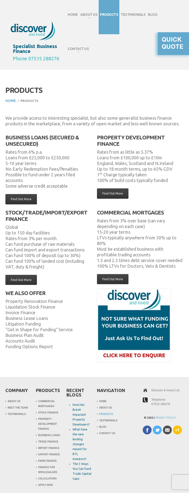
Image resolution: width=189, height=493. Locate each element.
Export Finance (49, 454)
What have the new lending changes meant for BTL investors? (80, 444)
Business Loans (49, 435)
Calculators (47, 478)
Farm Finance (47, 461)
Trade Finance (48, 441)
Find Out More (21, 199)
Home (73, 14)
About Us (88, 17)
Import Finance (48, 448)
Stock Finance (48, 412)
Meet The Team (18, 407)
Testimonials (133, 14)
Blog (152, 14)
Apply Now (45, 485)
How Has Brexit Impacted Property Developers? (81, 414)
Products (108, 17)
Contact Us (77, 51)
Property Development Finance (47, 424)
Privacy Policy (165, 417)
